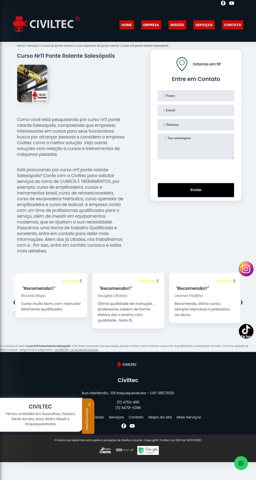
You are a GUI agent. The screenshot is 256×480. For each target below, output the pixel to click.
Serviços (202, 24)
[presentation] (196, 170)
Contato (232, 24)
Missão (174, 24)
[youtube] (231, 4)
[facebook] (223, 4)
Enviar (196, 190)
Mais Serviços (189, 417)
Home (122, 24)
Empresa (147, 24)
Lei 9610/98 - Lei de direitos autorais (76, 350)
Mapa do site (160, 417)
